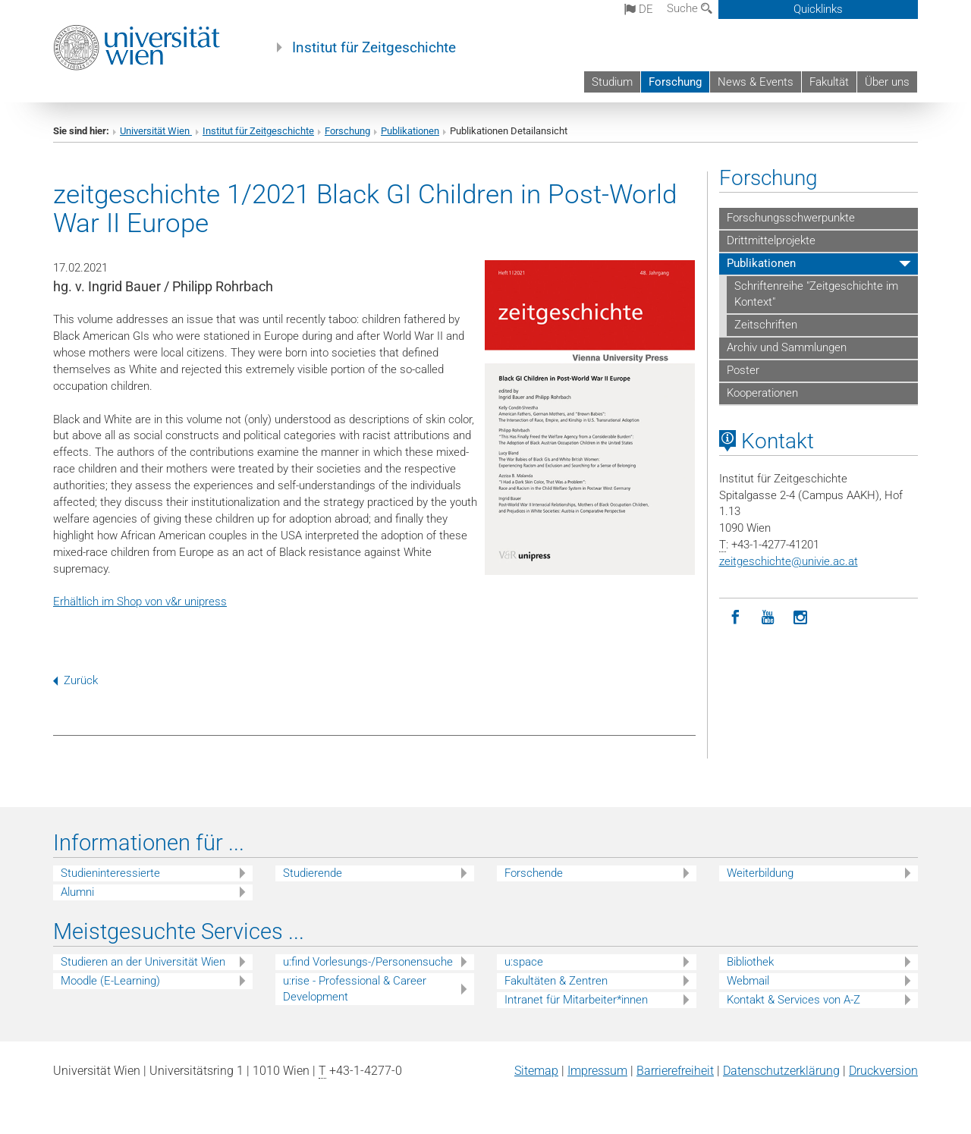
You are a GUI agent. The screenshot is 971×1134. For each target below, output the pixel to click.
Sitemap (536, 1070)
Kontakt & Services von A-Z (793, 1000)
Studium (612, 82)
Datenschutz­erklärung (781, 1070)
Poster (743, 370)
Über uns (887, 82)
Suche (689, 8)
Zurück (75, 680)
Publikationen (410, 131)
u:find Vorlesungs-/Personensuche (368, 962)
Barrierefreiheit (675, 1070)
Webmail (748, 981)
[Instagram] (800, 618)
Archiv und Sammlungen (787, 347)
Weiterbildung (760, 873)
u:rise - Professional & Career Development (354, 989)
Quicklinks (818, 9)
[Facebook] (735, 618)
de (638, 9)
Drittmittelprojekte (771, 240)
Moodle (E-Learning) (110, 981)
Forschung (675, 82)
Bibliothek (750, 962)
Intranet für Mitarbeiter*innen (576, 1000)
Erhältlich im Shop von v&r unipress (140, 601)
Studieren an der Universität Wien (143, 962)
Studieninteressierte (110, 873)
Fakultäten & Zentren (556, 981)
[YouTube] (768, 618)
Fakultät (829, 82)
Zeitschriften (765, 324)
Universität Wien (156, 131)
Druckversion (883, 1070)
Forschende (533, 873)
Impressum (597, 1070)
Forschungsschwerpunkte (791, 218)
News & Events (755, 82)
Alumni (77, 892)
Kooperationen (762, 393)
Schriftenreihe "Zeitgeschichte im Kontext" (816, 294)
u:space (523, 962)
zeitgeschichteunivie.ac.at (788, 561)
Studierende (312, 873)
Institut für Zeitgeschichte (374, 47)
